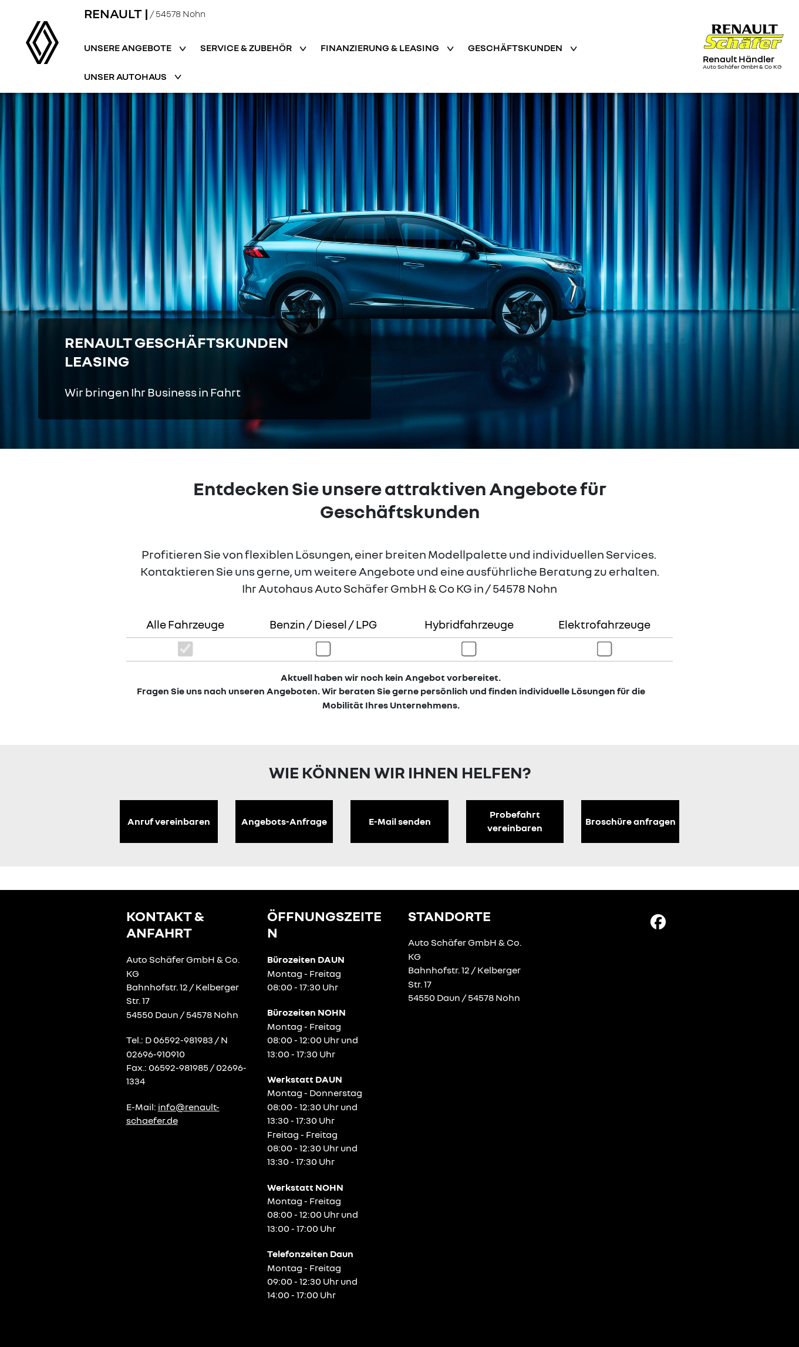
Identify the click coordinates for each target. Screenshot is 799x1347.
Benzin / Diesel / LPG (323, 624)
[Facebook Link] (658, 921)
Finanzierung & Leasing (381, 47)
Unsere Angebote (128, 47)
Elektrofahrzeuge (604, 624)
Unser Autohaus (126, 76)
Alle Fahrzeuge (185, 624)
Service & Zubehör (247, 47)
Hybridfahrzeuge (469, 624)
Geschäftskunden (516, 47)
